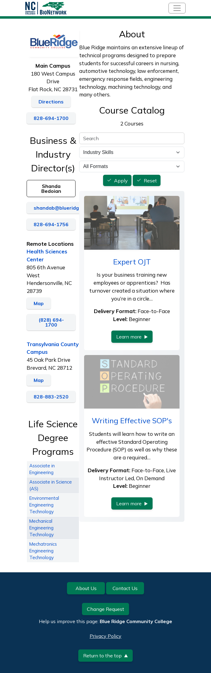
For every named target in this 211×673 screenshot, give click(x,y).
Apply (121, 181)
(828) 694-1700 (51, 322)
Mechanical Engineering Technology (41, 527)
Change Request (105, 609)
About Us (86, 588)
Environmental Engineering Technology (44, 504)
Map (39, 303)
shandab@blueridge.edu (63, 208)
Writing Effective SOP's (132, 420)
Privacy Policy (105, 636)
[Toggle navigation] (177, 8)
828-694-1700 (51, 118)
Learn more (132, 337)
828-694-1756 (51, 224)
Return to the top (105, 655)
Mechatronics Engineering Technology (43, 550)
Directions (51, 102)
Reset (150, 181)
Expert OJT (132, 261)
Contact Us (125, 588)
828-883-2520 (51, 397)
